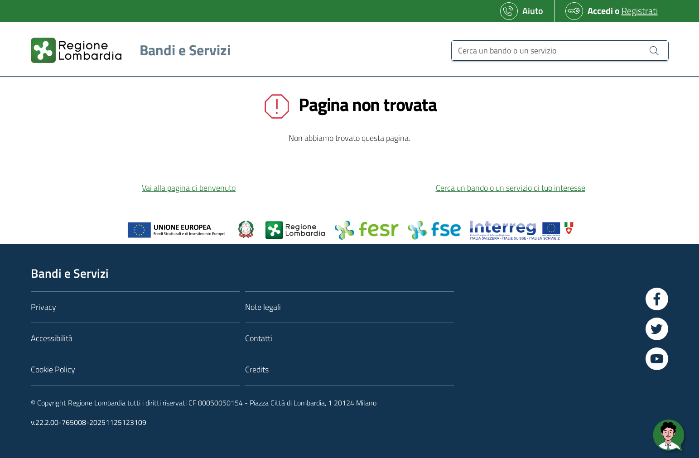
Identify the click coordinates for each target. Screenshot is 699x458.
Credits (257, 369)
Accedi (600, 11)
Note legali (263, 307)
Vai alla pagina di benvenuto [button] (189, 188)
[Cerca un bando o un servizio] (559, 50)
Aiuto (532, 11)
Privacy (43, 307)
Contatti (258, 338)
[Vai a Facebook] (657, 299)
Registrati (640, 11)
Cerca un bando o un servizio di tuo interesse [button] (510, 188)
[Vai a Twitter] (657, 329)
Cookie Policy (53, 369)
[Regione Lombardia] (127, 50)
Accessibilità (51, 338)
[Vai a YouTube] (657, 359)
